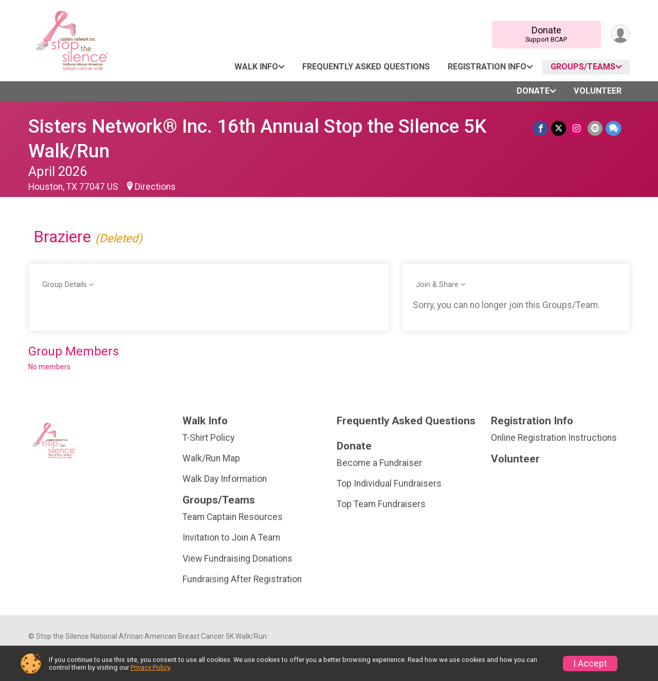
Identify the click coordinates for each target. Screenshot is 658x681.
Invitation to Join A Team (231, 537)
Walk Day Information (224, 479)
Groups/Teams (583, 66)
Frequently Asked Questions (366, 66)
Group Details (64, 284)
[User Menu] (620, 34)
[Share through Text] (614, 128)
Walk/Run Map (211, 458)
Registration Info (487, 66)
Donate (546, 34)
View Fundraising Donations (237, 558)
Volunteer (598, 91)
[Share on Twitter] (559, 128)
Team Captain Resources (232, 517)
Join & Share (437, 284)
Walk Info (256, 66)
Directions (155, 187)
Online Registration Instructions (554, 438)
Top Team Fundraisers (381, 504)
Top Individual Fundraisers (389, 483)
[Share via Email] (595, 128)
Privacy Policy (150, 667)
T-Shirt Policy (208, 438)
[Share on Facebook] (541, 128)
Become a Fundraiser (379, 463)
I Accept (590, 663)
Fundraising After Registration (242, 579)
